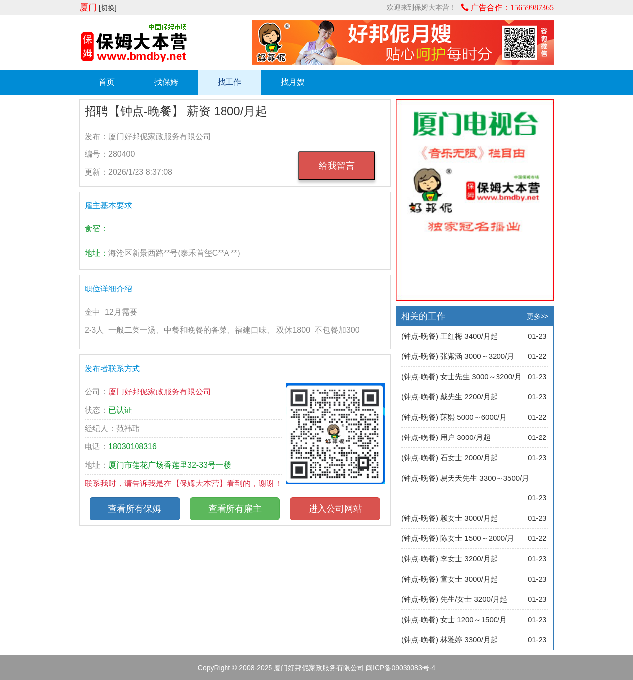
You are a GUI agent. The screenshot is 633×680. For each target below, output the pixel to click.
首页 (107, 82)
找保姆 (166, 82)
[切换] (108, 8)
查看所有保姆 (134, 509)
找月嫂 (293, 82)
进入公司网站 (335, 509)
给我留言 (337, 166)
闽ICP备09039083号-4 (400, 668)
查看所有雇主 (235, 509)
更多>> (537, 316)
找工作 (229, 82)
